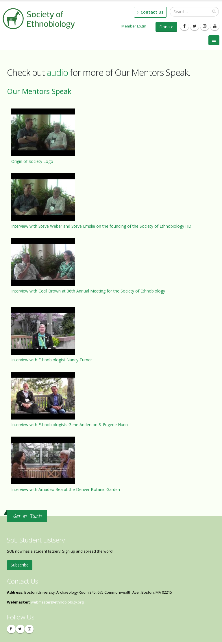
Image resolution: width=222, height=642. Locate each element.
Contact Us (150, 12)
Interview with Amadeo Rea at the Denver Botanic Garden (65, 489)
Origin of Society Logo (32, 161)
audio (57, 72)
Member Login (133, 26)
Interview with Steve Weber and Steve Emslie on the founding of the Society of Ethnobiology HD (101, 226)
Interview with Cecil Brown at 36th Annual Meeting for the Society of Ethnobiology (88, 291)
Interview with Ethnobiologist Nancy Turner (51, 360)
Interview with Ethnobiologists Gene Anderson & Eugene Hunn (69, 424)
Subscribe (20, 565)
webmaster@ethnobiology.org (57, 602)
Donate (166, 27)
